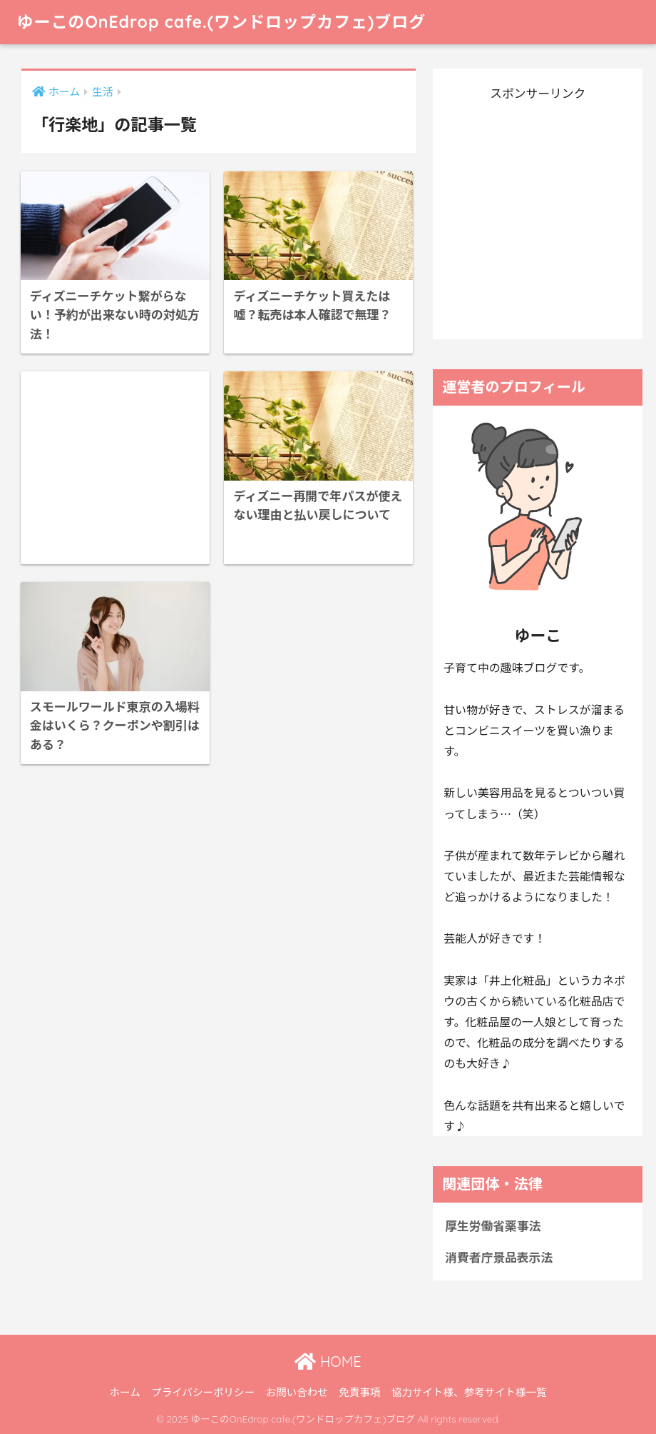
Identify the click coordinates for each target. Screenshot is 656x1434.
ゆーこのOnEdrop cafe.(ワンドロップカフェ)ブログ (221, 21)
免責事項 (359, 1391)
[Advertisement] (115, 467)
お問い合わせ (297, 1391)
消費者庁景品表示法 (499, 1256)
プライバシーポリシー (203, 1391)
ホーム (125, 1391)
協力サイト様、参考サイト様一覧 (469, 1391)
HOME (327, 1361)
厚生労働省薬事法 (492, 1225)
